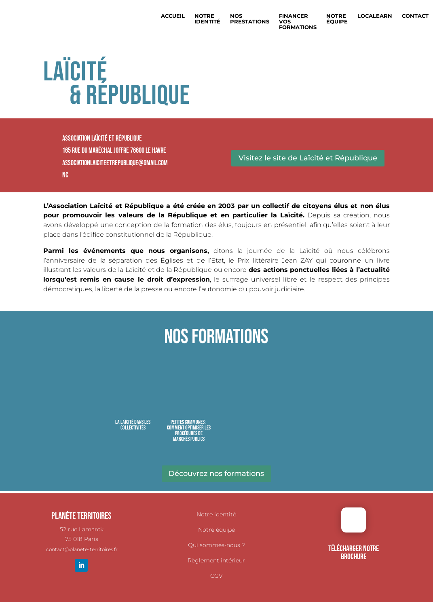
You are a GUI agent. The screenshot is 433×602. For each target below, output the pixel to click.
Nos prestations (249, 19)
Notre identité (207, 19)
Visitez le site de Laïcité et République (308, 158)
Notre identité (216, 514)
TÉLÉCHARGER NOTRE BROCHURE (353, 553)
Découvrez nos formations (216, 473)
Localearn (374, 16)
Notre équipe (216, 529)
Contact (415, 16)
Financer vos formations (298, 21)
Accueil (173, 16)
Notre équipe (337, 19)
